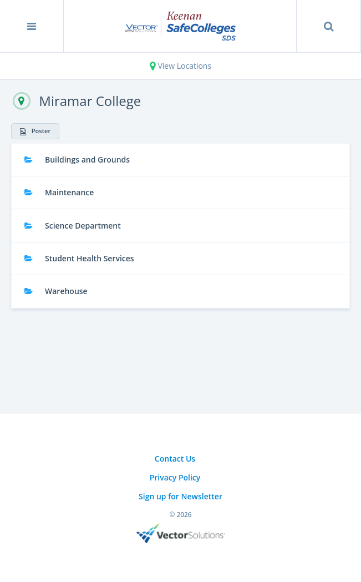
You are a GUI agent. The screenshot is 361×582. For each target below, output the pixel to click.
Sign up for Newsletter (180, 496)
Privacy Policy (175, 477)
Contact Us (175, 458)
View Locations (180, 65)
